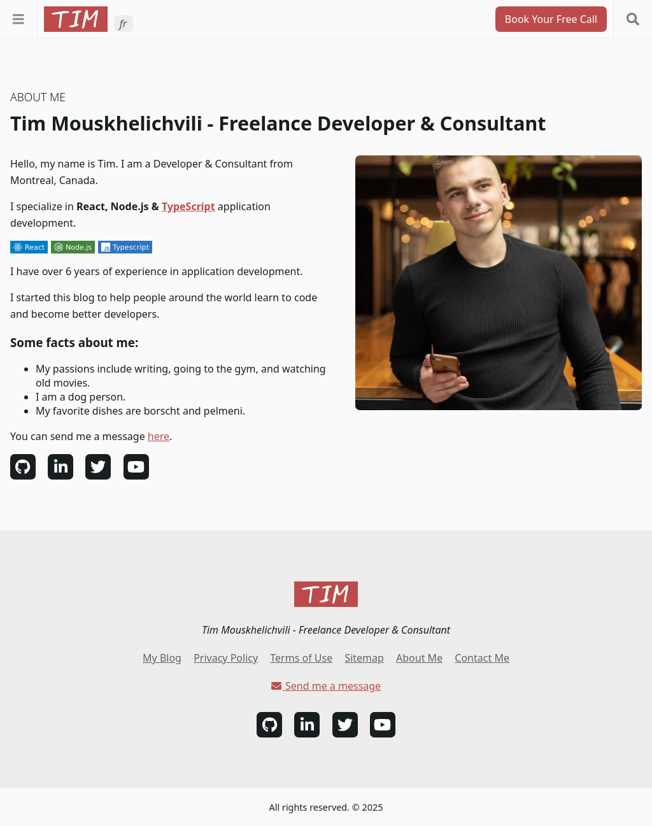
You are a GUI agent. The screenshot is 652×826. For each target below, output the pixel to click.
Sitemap (364, 658)
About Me (419, 658)
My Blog (162, 658)
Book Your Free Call (551, 19)
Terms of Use (301, 658)
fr (123, 24)
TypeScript (188, 206)
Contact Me (482, 658)
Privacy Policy (226, 658)
